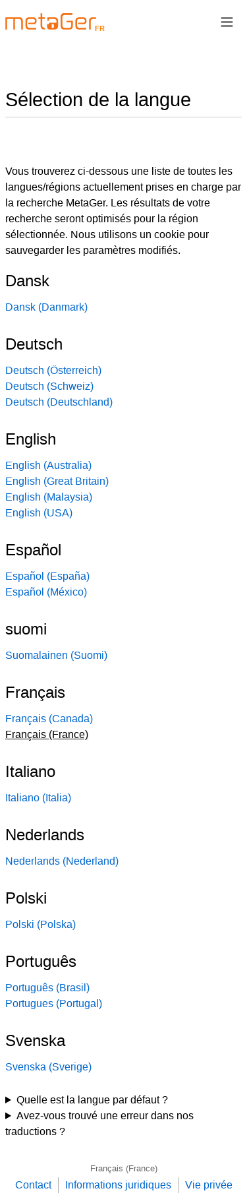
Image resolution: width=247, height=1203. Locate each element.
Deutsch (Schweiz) (49, 386)
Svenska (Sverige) (48, 1066)
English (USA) (38, 512)
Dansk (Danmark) (46, 307)
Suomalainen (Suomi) (56, 655)
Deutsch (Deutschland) (59, 402)
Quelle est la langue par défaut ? (92, 1099)
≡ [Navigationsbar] (227, 21)
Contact (33, 1184)
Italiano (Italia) (38, 797)
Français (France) (123, 1168)
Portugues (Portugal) (53, 1003)
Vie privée (209, 1184)
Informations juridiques (118, 1184)
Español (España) (47, 576)
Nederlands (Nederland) (62, 861)
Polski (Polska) (40, 924)
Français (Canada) (49, 718)
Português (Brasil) (47, 987)
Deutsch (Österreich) (53, 370)
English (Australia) (48, 465)
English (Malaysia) (48, 497)
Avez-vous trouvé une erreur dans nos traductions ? (99, 1123)
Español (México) (46, 592)
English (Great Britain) (57, 481)
